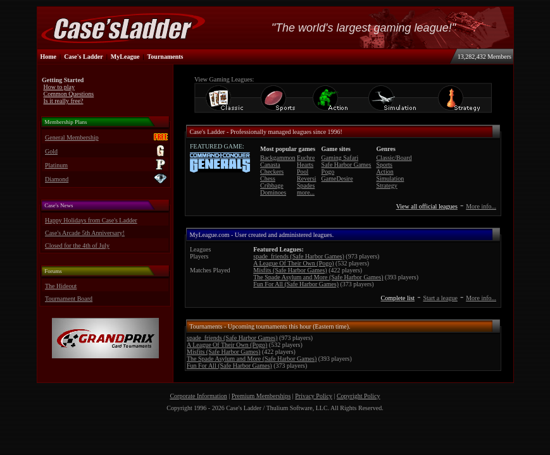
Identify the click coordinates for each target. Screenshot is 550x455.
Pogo (328, 171)
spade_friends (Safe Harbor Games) (298, 256)
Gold (51, 151)
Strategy (386, 185)
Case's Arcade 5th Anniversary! (85, 232)
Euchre (306, 157)
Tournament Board (68, 298)
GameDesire (337, 178)
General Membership (72, 137)
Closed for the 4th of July (77, 245)
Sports (384, 164)
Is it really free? (64, 100)
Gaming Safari (340, 157)
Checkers (272, 171)
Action (384, 171)
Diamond (56, 179)
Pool (302, 171)
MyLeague (125, 56)
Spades (306, 185)
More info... (481, 206)
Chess (267, 178)
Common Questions (69, 93)
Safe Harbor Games (347, 164)
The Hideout (61, 285)
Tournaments (165, 56)
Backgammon (278, 157)
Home (49, 56)
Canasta (270, 164)
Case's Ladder (83, 56)
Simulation (390, 178)
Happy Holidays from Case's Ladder (91, 220)
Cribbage (272, 185)
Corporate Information (198, 395)
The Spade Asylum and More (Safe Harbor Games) (318, 277)
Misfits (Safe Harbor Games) (290, 270)
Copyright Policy (358, 395)
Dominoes (273, 192)
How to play (59, 86)
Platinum (56, 165)
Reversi (306, 178)
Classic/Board (393, 157)
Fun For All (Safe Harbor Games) (296, 284)
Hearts (305, 164)
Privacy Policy (313, 395)
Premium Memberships (261, 395)
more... (306, 192)
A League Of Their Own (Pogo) (293, 263)
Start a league (440, 297)
